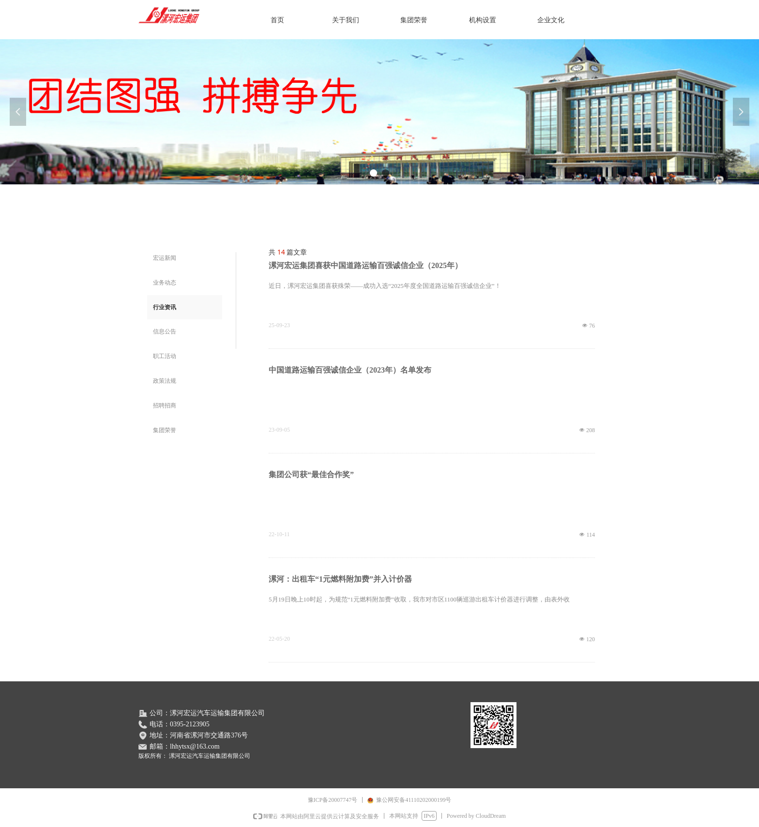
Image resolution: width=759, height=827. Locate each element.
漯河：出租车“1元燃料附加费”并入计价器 (340, 579)
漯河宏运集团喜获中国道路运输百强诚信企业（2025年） (365, 265)
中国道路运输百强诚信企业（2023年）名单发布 (350, 370)
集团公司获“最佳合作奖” (311, 474)
